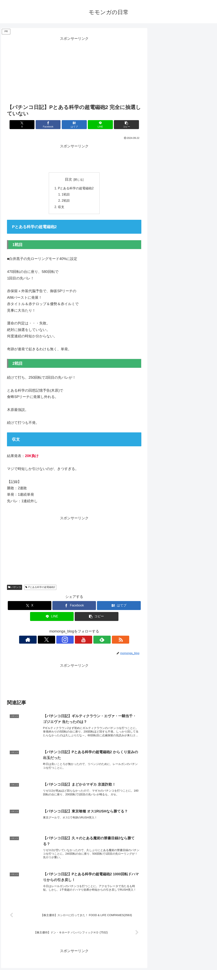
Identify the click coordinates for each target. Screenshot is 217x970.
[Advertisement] (74, 70)
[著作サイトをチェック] (51, 640)
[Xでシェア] (29, 124)
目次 (68, 179)
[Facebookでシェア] (51, 124)
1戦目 (66, 195)
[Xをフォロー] (61, 640)
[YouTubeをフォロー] (79, 640)
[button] (119, 124)
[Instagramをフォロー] (70, 640)
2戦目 (66, 201)
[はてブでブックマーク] (74, 124)
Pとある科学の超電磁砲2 (76, 188)
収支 (61, 207)
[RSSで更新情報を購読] (97, 640)
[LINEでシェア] (97, 124)
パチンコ (14, 588)
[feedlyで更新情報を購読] (88, 640)
